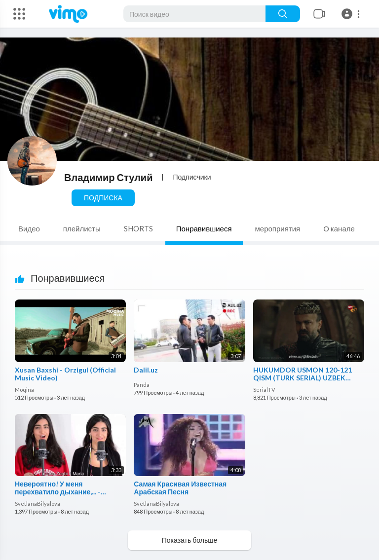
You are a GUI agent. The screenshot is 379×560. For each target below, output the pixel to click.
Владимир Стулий (108, 177)
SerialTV (264, 389)
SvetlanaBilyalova (37, 503)
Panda (142, 384)
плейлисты (82, 228)
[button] (352, 13)
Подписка (103, 197)
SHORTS (138, 228)
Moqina (24, 389)
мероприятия (278, 228)
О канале (339, 228)
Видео (29, 228)
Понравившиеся (204, 228)
